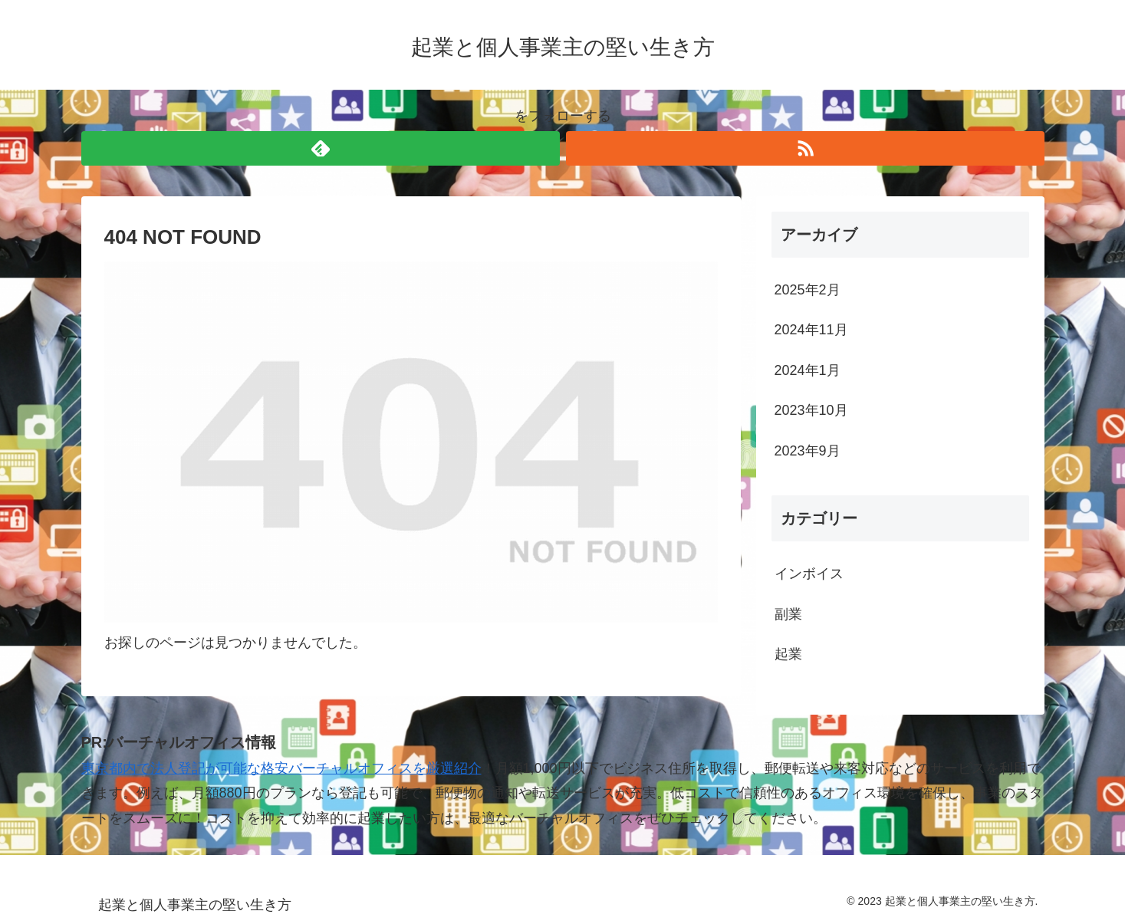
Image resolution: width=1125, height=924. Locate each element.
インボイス (809, 573)
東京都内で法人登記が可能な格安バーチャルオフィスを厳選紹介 (281, 768)
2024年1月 (807, 370)
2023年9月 (807, 451)
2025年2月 (807, 290)
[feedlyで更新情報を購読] (320, 148)
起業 (788, 654)
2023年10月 (811, 410)
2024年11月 (811, 329)
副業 (788, 614)
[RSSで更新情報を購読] (805, 148)
